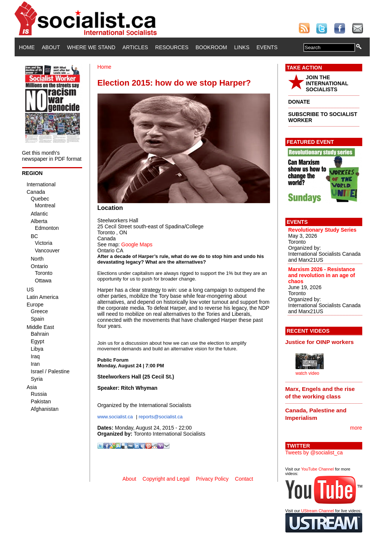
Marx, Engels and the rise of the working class (320, 393)
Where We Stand (91, 47)
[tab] (323, 342)
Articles (135, 47)
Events (267, 47)
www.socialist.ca (115, 416)
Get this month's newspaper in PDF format (52, 156)
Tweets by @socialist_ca (314, 453)
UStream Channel (317, 510)
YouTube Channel (317, 469)
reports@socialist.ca (161, 416)
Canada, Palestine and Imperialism (315, 414)
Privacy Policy (212, 479)
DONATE (299, 102)
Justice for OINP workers (319, 342)
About (51, 47)
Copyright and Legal (165, 479)
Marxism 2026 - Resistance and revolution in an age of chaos (321, 275)
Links (241, 47)
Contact (244, 479)
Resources (172, 47)
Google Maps (136, 244)
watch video (307, 373)
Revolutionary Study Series (322, 230)
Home (27, 47)
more (356, 428)
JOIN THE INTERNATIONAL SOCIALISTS (327, 83)
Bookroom (211, 47)
